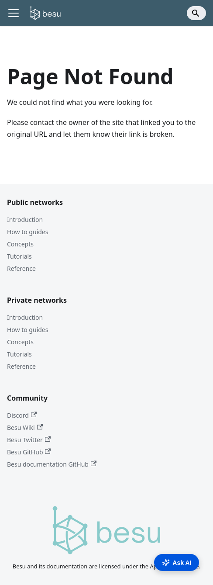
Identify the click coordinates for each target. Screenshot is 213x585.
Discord (22, 415)
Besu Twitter (29, 440)
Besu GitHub (29, 452)
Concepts (20, 244)
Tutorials (19, 256)
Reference (21, 268)
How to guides (27, 232)
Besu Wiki (25, 427)
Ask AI (176, 563)
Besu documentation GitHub (51, 464)
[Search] (196, 13)
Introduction (25, 219)
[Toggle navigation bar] (13, 13)
